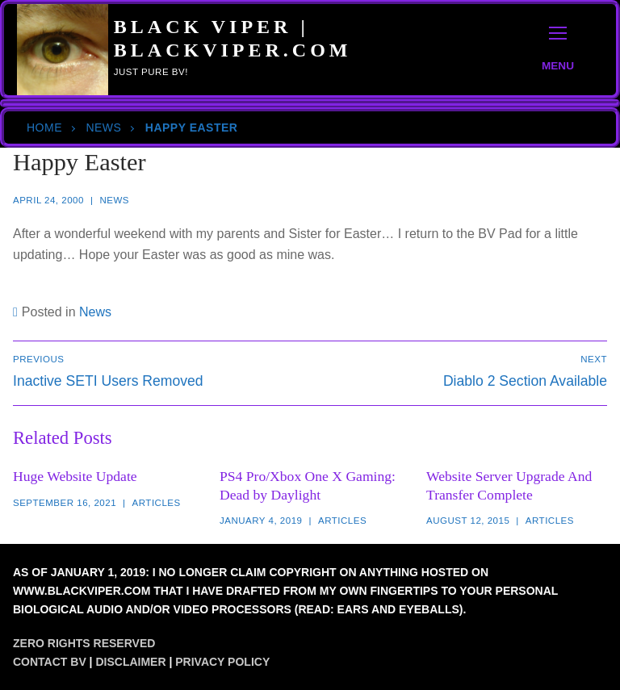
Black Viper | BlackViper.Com (233, 38)
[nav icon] (558, 49)
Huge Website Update (75, 476)
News (103, 127)
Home (44, 127)
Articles (156, 503)
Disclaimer (130, 661)
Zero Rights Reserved (84, 643)
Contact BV (49, 661)
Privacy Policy (222, 661)
